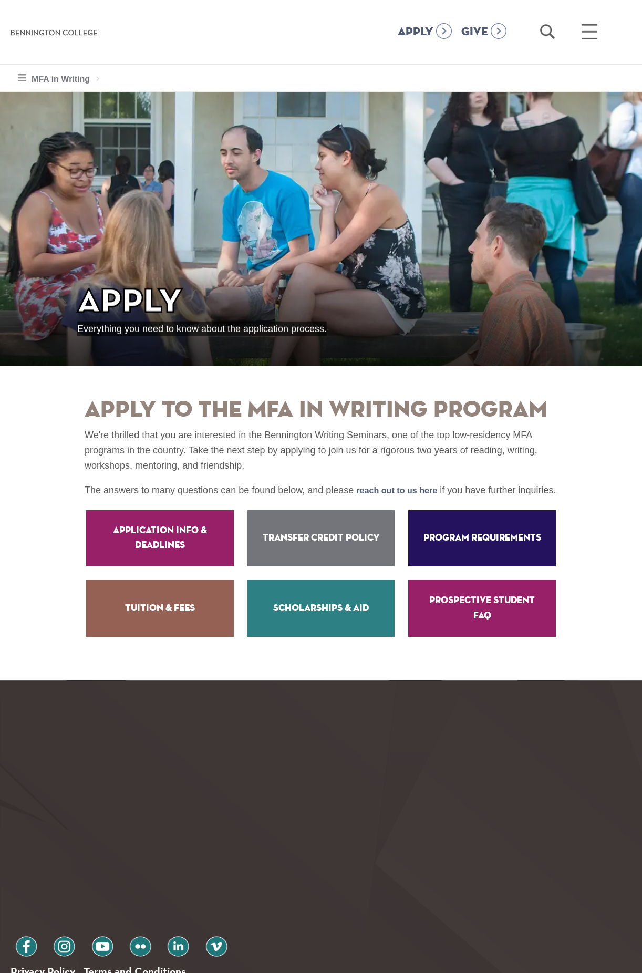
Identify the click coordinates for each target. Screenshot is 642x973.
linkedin (141, 889)
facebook (22, 889)
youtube (82, 889)
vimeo (171, 889)
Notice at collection (255, 959)
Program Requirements (482, 553)
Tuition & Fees (160, 623)
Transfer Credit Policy (321, 553)
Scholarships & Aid (321, 623)
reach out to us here (401, 490)
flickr (111, 889)
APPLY (415, 32)
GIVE (474, 32)
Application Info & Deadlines (160, 553)
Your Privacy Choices (354, 959)
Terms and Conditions (151, 917)
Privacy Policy (48, 917)
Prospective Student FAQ (482, 623)
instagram (52, 889)
